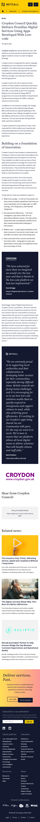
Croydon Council (8, 51)
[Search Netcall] (30, 4)
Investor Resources (27, 784)
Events (23, 778)
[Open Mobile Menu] (36, 4)
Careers (23, 786)
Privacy (14, 817)
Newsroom (12, 11)
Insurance (24, 747)
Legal (7, 817)
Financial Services (27, 749)
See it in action (25, 700)
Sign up (29, 722)
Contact (31, 817)
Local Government (27, 741)
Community (25, 789)
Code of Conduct (26, 794)
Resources (6, 776)
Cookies (23, 817)
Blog (4, 781)
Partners (24, 781)
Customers (6, 778)
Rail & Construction (27, 752)
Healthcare (24, 739)
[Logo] (10, 4)
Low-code (12, 699)
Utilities (23, 754)
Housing (23, 744)
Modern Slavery (26, 791)
